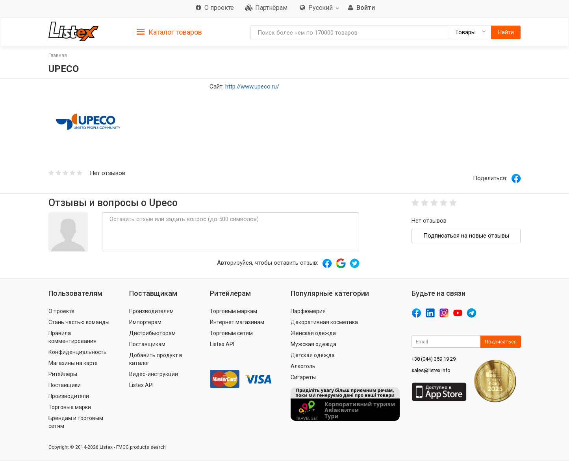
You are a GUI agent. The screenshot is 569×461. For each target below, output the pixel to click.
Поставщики (64, 385)
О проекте (61, 311)
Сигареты (303, 377)
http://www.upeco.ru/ (252, 86)
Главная (57, 55)
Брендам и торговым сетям (75, 422)
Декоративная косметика (324, 322)
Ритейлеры (62, 374)
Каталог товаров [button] (169, 32)
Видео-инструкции (153, 374)
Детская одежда (313, 355)
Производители (68, 396)
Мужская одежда (313, 344)
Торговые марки (69, 407)
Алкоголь (303, 366)
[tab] (169, 31)
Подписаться (501, 342)
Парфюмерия (308, 311)
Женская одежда (313, 333)
